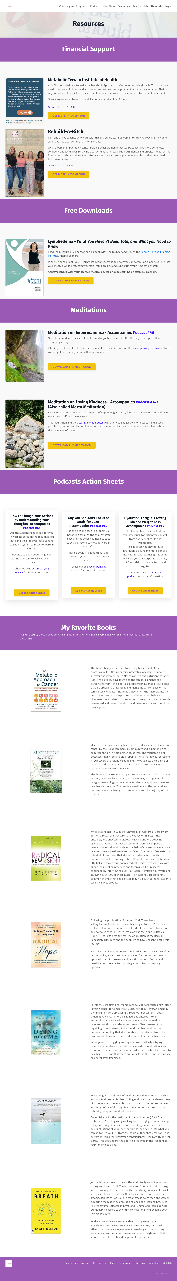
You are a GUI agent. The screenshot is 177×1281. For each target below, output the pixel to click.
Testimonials (140, 6)
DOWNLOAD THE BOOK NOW (70, 280)
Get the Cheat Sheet (145, 591)
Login (168, 6)
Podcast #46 (144, 332)
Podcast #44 (155, 526)
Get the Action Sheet (32, 593)
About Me (156, 6)
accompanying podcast (91, 422)
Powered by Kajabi (163, 1276)
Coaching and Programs (73, 6)
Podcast (95, 6)
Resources (124, 6)
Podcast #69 (98, 526)
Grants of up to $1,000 (61, 107)
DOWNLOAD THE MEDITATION (71, 367)
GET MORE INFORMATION (68, 115)
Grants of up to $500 (60, 165)
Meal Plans (108, 6)
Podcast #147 (148, 402)
